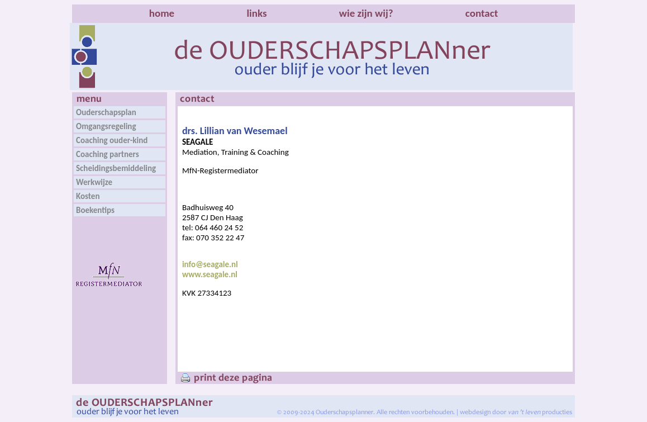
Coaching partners (107, 154)
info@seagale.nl (210, 264)
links (256, 13)
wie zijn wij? (366, 13)
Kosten (87, 196)
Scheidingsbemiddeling (116, 168)
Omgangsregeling (106, 126)
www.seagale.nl (209, 274)
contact (481, 13)
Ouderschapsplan (106, 112)
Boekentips (95, 210)
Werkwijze (94, 182)
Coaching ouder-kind (112, 140)
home (161, 13)
